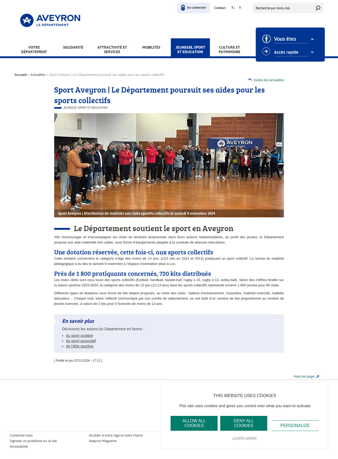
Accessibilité (19, 446)
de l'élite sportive (79, 346)
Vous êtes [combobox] (287, 39)
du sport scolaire (79, 335)
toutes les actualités (269, 80)
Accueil (21, 75)
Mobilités (151, 47)
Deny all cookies (244, 423)
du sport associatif (81, 341)
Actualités (37, 75)
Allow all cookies (194, 423)
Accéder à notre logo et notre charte (116, 435)
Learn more (244, 438)
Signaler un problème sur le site (33, 441)
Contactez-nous (21, 435)
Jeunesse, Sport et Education (190, 49)
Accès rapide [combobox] (288, 52)
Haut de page (304, 376)
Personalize (295, 425)
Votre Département (34, 49)
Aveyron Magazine (102, 441)
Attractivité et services (112, 49)
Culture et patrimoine (229, 49)
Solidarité (73, 47)
